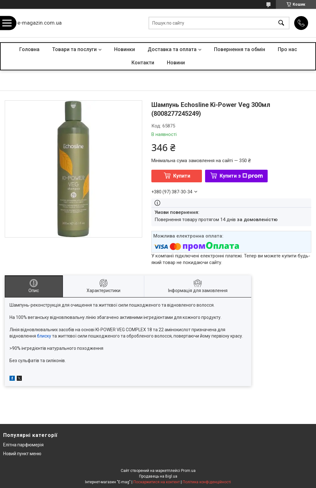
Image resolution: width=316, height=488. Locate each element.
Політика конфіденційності (207, 482)
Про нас (287, 49)
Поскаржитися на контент (156, 482)
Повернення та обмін (239, 49)
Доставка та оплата (172, 49)
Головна (29, 49)
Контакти (142, 63)
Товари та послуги (74, 49)
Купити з (241, 176)
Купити (181, 176)
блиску (44, 335)
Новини (176, 63)
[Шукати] (281, 23)
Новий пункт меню (22, 453)
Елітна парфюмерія (23, 444)
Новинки (124, 49)
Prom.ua (188, 470)
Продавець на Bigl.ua (158, 476)
